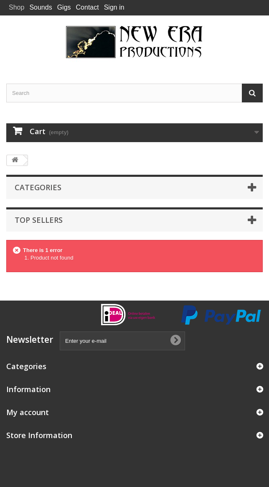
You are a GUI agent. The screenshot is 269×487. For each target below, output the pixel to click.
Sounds (40, 7)
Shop (16, 7)
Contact (87, 7)
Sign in (114, 7)
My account (27, 412)
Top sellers (39, 220)
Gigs (64, 7)
